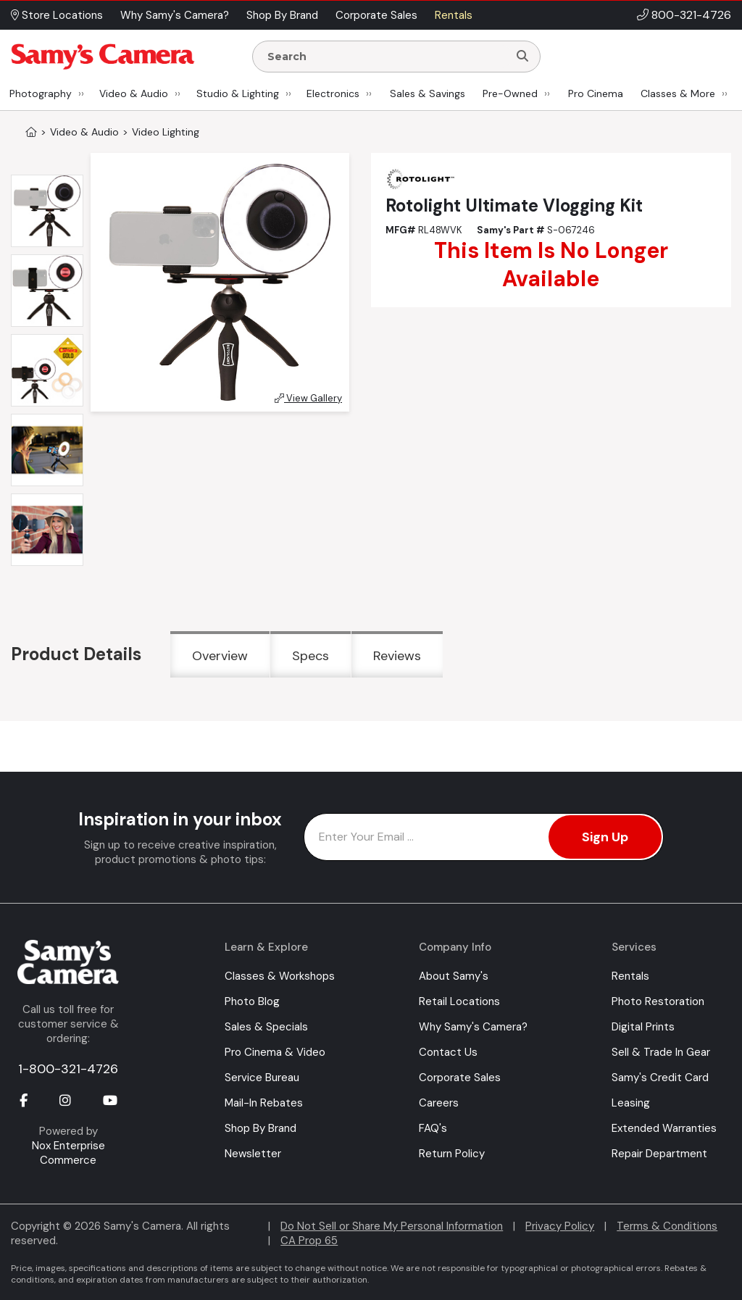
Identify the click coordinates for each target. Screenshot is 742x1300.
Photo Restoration (658, 1001)
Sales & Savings (427, 93)
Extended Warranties (664, 1128)
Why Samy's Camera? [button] (174, 15)
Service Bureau (262, 1077)
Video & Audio (133, 93)
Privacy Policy (559, 1226)
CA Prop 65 (309, 1240)
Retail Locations (459, 1001)
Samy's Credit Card (660, 1077)
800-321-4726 (691, 14)
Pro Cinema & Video (275, 1052)
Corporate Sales (460, 1077)
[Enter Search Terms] (386, 56)
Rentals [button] (453, 15)
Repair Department (659, 1153)
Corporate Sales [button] (376, 15)
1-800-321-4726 (68, 1069)
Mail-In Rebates (264, 1103)
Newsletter (253, 1153)
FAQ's (433, 1128)
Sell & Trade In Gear (661, 1052)
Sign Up (605, 837)
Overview (220, 655)
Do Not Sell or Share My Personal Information (391, 1226)
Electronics (333, 93)
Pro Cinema (595, 93)
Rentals (630, 976)
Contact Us (448, 1052)
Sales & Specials (266, 1027)
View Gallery (308, 398)
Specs (310, 655)
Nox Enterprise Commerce (68, 1152)
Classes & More (678, 93)
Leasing (631, 1103)
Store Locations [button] (57, 15)
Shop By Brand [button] (282, 15)
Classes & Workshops (280, 976)
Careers (439, 1103)
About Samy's (453, 976)
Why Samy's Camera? (473, 1027)
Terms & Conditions (667, 1226)
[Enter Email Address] (484, 837)
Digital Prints (643, 1027)
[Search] (522, 56)
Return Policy (452, 1153)
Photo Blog (252, 1001)
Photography (40, 93)
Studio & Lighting (237, 93)
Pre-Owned (510, 93)
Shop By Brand (260, 1128)
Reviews (397, 655)
